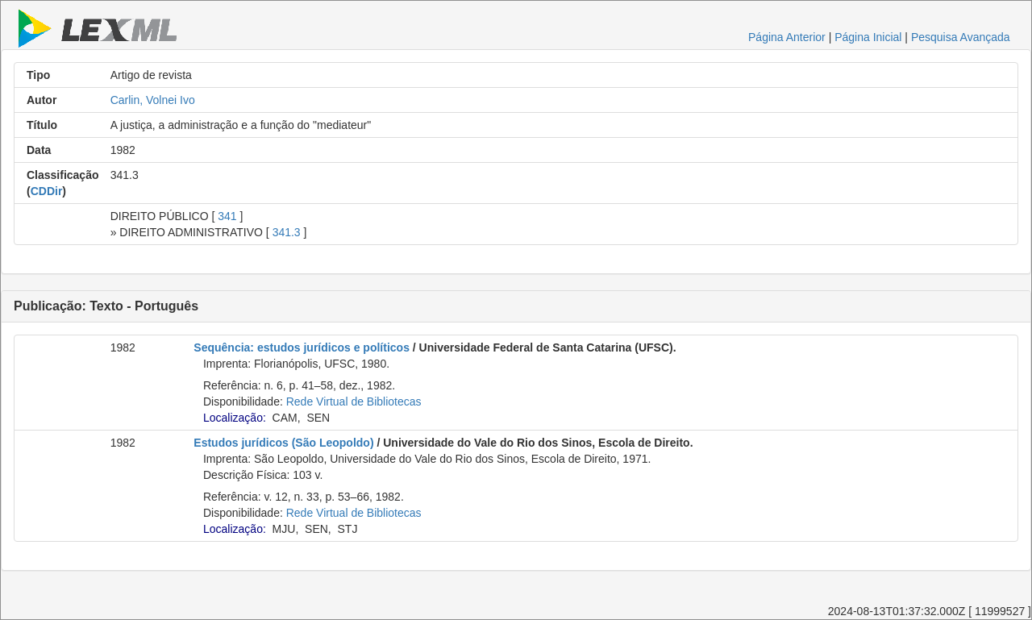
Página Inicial (867, 37)
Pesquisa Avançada (960, 37)
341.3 (287, 232)
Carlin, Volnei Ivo (152, 100)
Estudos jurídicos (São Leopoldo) (283, 442)
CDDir (47, 191)
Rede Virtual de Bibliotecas (354, 401)
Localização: (234, 417)
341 (227, 216)
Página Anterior (787, 37)
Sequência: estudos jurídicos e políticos (302, 347)
